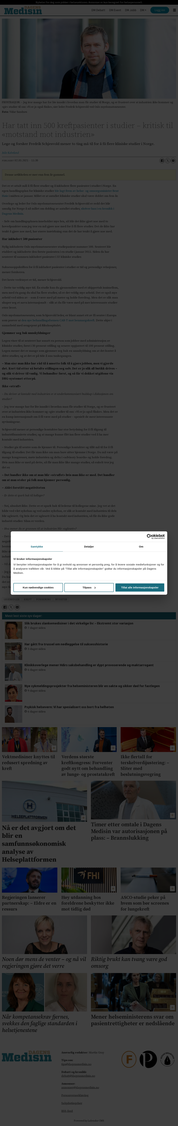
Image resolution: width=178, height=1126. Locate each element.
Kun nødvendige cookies (38, 587)
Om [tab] (141, 546)
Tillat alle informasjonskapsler (140, 587)
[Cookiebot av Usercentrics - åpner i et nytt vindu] (149, 536)
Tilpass (89, 587)
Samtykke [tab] (37, 546)
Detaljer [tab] (89, 546)
